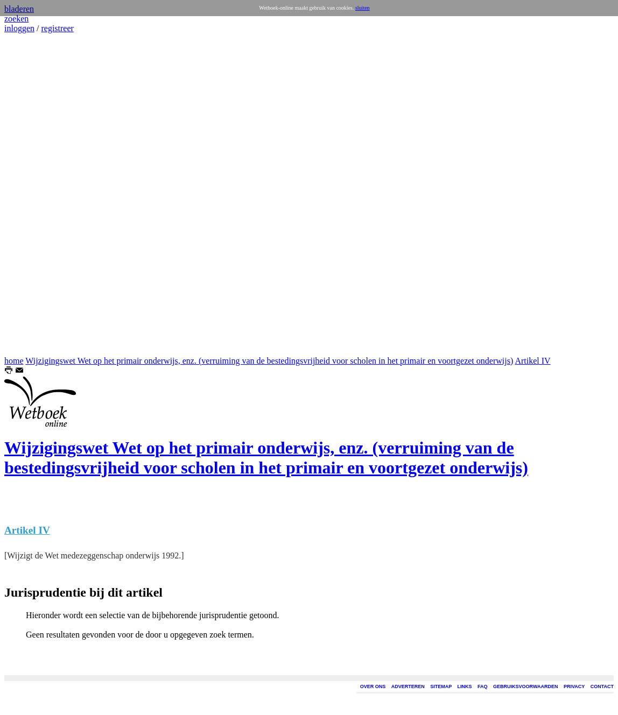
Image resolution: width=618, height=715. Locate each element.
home (14, 360)
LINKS (465, 686)
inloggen (19, 28)
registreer (57, 28)
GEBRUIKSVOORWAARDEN (525, 686)
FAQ (482, 686)
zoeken (16, 18)
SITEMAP (441, 686)
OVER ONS (373, 686)
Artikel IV (532, 360)
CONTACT (602, 686)
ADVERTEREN (408, 686)
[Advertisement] (36, 194)
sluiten (362, 8)
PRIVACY (574, 686)
